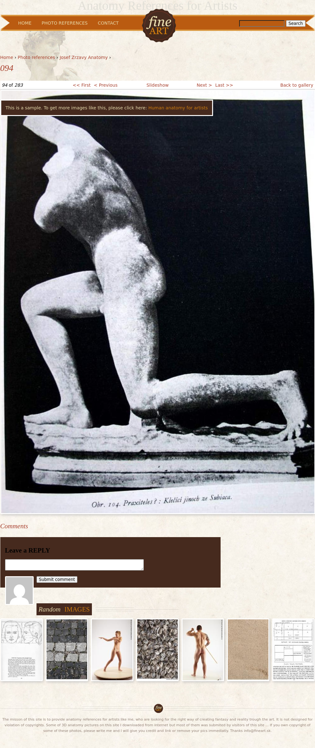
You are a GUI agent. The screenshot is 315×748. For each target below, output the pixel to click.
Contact (108, 23)
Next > (204, 85)
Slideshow (158, 85)
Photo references (36, 57)
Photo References (64, 23)
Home (6, 57)
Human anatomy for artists (178, 107)
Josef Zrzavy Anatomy (83, 57)
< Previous (105, 85)
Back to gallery (296, 85)
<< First (82, 85)
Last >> (224, 85)
